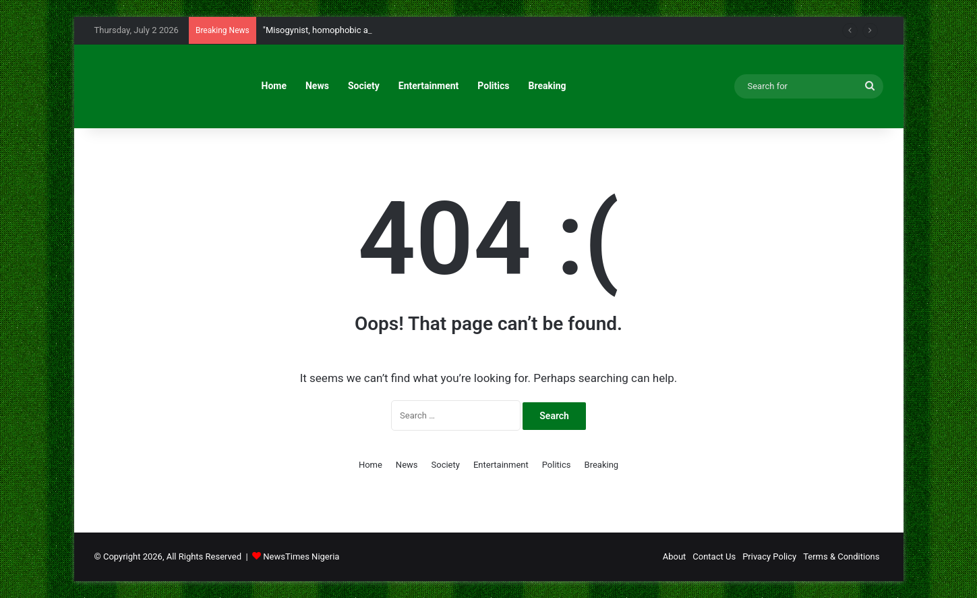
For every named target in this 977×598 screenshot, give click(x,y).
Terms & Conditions (841, 556)
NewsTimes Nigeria (301, 556)
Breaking (547, 85)
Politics (493, 85)
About (674, 556)
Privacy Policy (769, 556)
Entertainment (428, 85)
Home (274, 85)
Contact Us (714, 556)
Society (364, 85)
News (317, 85)
